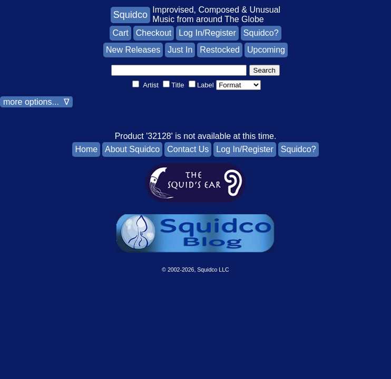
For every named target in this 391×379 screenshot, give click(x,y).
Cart (120, 32)
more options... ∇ (36, 101)
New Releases (133, 49)
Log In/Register (207, 32)
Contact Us (188, 149)
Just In (180, 49)
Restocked (220, 49)
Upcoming (266, 49)
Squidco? (261, 32)
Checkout (154, 32)
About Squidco (132, 149)
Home (86, 149)
